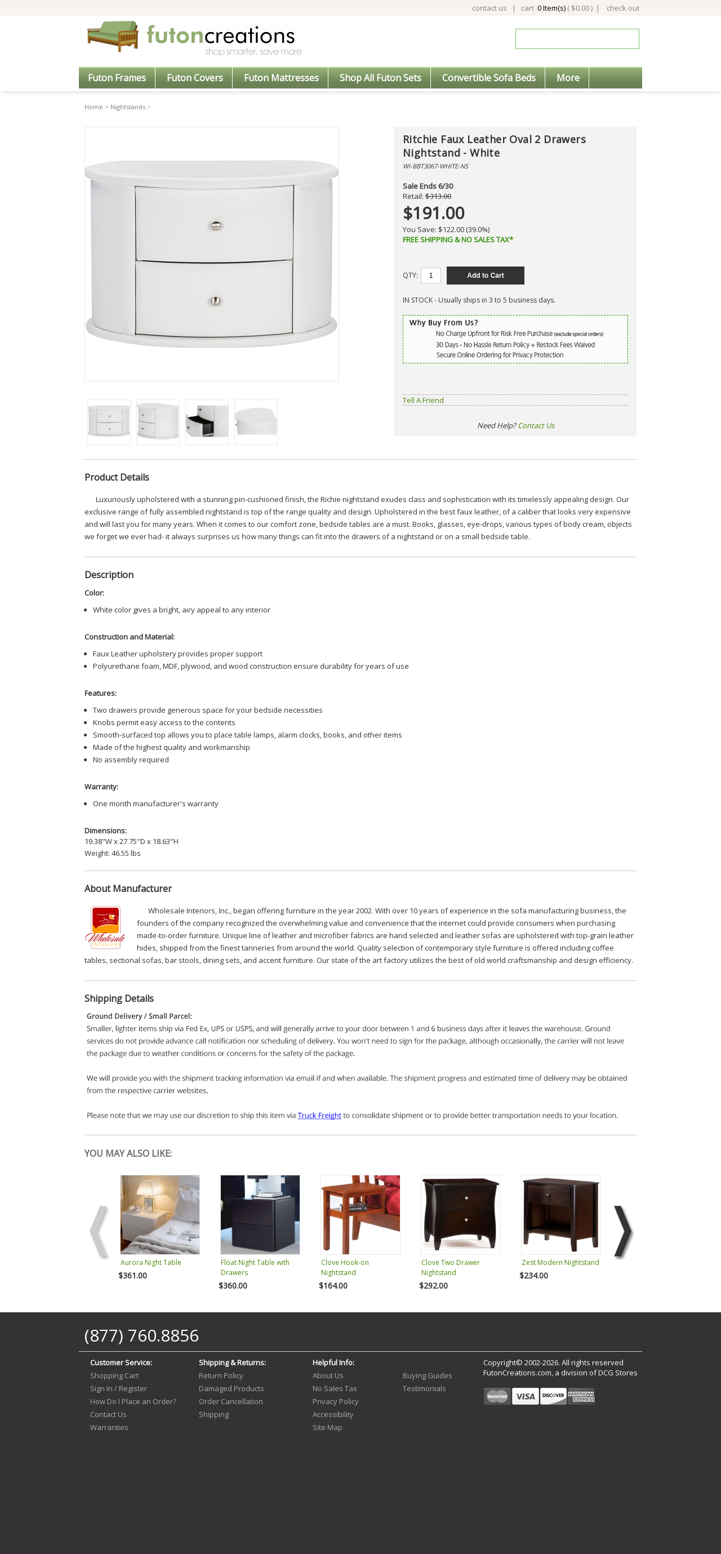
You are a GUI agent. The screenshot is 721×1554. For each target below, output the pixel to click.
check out (623, 8)
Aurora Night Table (151, 1262)
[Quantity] (431, 275)
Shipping (214, 1414)
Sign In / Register (118, 1388)
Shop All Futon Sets (380, 78)
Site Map (327, 1427)
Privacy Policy (336, 1401)
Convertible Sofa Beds (489, 78)
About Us (328, 1375)
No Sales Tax (335, 1388)
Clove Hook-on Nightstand (345, 1267)
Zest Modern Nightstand (560, 1262)
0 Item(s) (551, 8)
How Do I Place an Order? (133, 1401)
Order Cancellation (231, 1401)
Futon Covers (195, 78)
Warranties (109, 1427)
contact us (489, 8)
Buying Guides (427, 1375)
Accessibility (333, 1414)
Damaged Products (231, 1388)
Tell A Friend (423, 400)
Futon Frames (117, 78)
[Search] (569, 38)
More (568, 78)
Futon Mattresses (281, 78)
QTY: (410, 275)
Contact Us (536, 425)
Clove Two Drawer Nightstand (450, 1267)
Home (93, 107)
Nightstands (127, 107)
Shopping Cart (114, 1375)
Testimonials (424, 1388)
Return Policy (221, 1375)
